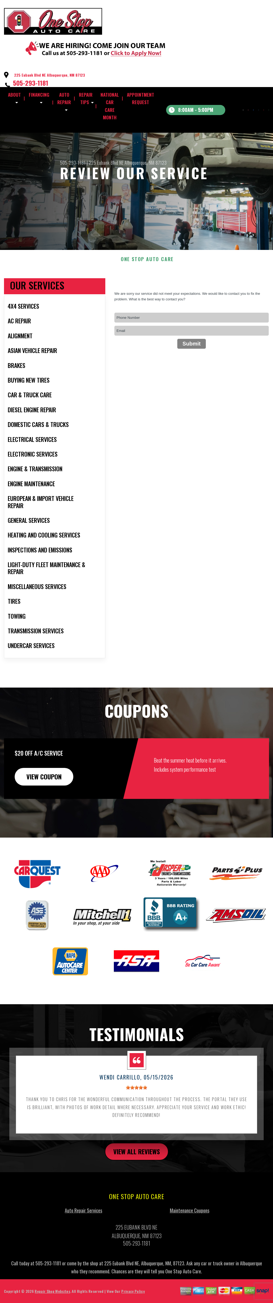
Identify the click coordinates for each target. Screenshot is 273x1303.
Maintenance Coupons (189, 1218)
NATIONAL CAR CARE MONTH (110, 106)
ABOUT (14, 94)
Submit (192, 351)
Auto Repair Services (83, 1218)
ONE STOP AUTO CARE (147, 267)
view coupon (44, 784)
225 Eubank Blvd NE (106, 162)
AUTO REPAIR (64, 98)
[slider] (136, 1095)
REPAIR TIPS (86, 98)
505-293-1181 (30, 83)
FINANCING (39, 94)
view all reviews (136, 1159)
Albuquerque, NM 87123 (146, 162)
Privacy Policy (132, 1299)
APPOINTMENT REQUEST (140, 98)
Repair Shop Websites (52, 1299)
